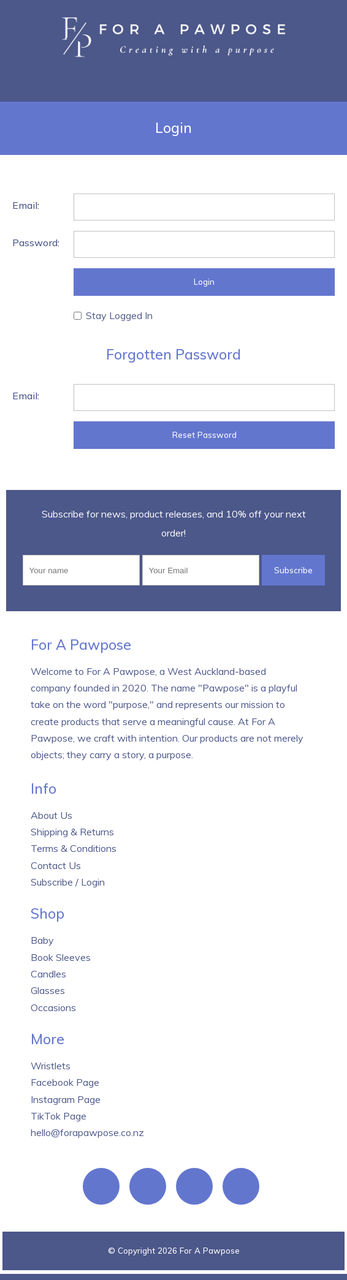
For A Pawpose (210, 1251)
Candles (48, 974)
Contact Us (56, 865)
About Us (51, 815)
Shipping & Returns (72, 832)
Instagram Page (66, 1099)
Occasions (53, 1007)
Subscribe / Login (68, 882)
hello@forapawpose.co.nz (87, 1132)
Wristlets (51, 1066)
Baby (42, 940)
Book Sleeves (61, 957)
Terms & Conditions (73, 848)
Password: (35, 242)
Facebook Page (65, 1082)
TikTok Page (58, 1116)
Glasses (48, 990)
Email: (25, 205)
